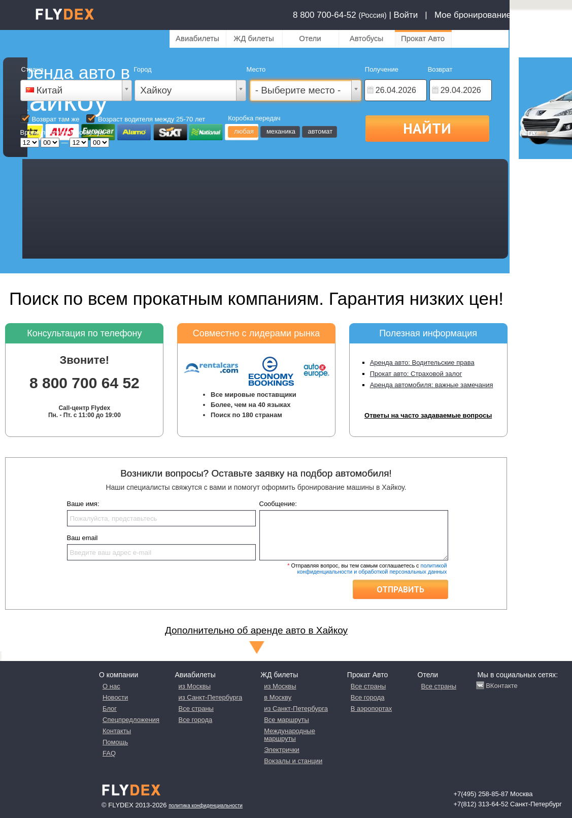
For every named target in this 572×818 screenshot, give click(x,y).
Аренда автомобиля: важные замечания (431, 385)
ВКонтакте (502, 685)
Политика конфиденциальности (206, 805)
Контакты (117, 731)
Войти (406, 15)
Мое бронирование (472, 15)
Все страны (196, 708)
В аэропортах (371, 708)
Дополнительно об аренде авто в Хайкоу (256, 630)
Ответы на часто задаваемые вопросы (428, 415)
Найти (427, 128)
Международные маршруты (289, 734)
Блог (110, 708)
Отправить (400, 589)
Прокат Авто (423, 38)
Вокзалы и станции (293, 761)
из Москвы (195, 686)
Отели (310, 38)
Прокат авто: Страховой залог (416, 373)
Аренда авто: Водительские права (422, 362)
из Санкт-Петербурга (211, 697)
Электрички (281, 749)
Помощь (115, 742)
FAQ (109, 753)
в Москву (277, 697)
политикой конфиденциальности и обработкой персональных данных (372, 568)
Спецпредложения (131, 719)
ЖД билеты (253, 38)
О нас (111, 686)
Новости (115, 697)
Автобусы (367, 38)
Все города (196, 719)
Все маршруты (286, 719)
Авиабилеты (197, 38)
